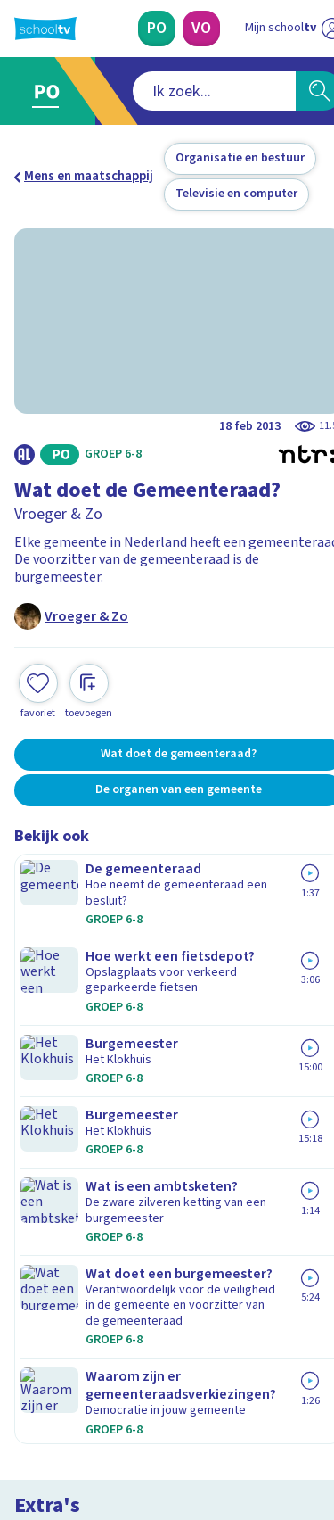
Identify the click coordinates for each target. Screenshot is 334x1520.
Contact (43, 1020)
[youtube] (140, 1398)
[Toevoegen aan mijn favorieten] (38, 641)
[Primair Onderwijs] (144, 28)
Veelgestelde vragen (86, 1044)
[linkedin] (101, 1398)
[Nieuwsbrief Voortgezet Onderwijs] (167, 1274)
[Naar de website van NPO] (309, 28)
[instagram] (62, 1398)
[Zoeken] (296, 91)
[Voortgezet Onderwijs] (189, 28)
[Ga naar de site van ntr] (253, 1436)
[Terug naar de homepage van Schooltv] (45, 28)
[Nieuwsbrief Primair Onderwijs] (167, 1224)
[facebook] (23, 1398)
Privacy (41, 1091)
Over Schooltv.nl (74, 1068)
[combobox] (143, 91)
